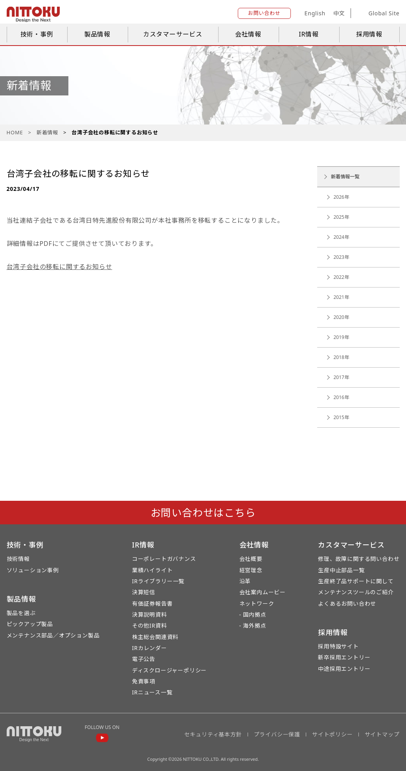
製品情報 (97, 34)
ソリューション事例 (33, 570)
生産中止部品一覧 (341, 570)
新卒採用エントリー (344, 657)
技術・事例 (36, 34)
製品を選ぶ (21, 613)
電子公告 (143, 659)
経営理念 (251, 570)
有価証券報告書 (152, 603)
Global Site (377, 13)
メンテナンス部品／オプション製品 (53, 635)
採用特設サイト (338, 646)
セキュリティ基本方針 (213, 734)
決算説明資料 (149, 614)
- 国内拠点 (252, 614)
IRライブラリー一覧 (158, 581)
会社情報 (248, 34)
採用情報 (369, 34)
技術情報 (18, 558)
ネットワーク (256, 603)
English (315, 13)
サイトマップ (382, 734)
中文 (339, 13)
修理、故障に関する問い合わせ (358, 558)
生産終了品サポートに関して (355, 581)
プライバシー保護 (277, 734)
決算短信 (143, 592)
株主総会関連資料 (155, 637)
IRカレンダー (149, 648)
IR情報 (309, 34)
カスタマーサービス (172, 34)
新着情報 (47, 132)
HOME (15, 132)
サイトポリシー (332, 734)
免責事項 (143, 681)
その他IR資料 (149, 625)
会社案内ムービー (262, 592)
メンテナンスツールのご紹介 (355, 592)
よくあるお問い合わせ (347, 603)
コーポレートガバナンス (164, 558)
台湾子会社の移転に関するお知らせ (59, 266)
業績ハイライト (152, 570)
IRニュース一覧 (152, 692)
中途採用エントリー (344, 668)
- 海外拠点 (252, 625)
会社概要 (251, 558)
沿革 (245, 581)
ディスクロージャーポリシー (169, 670)
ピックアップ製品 (30, 624)
